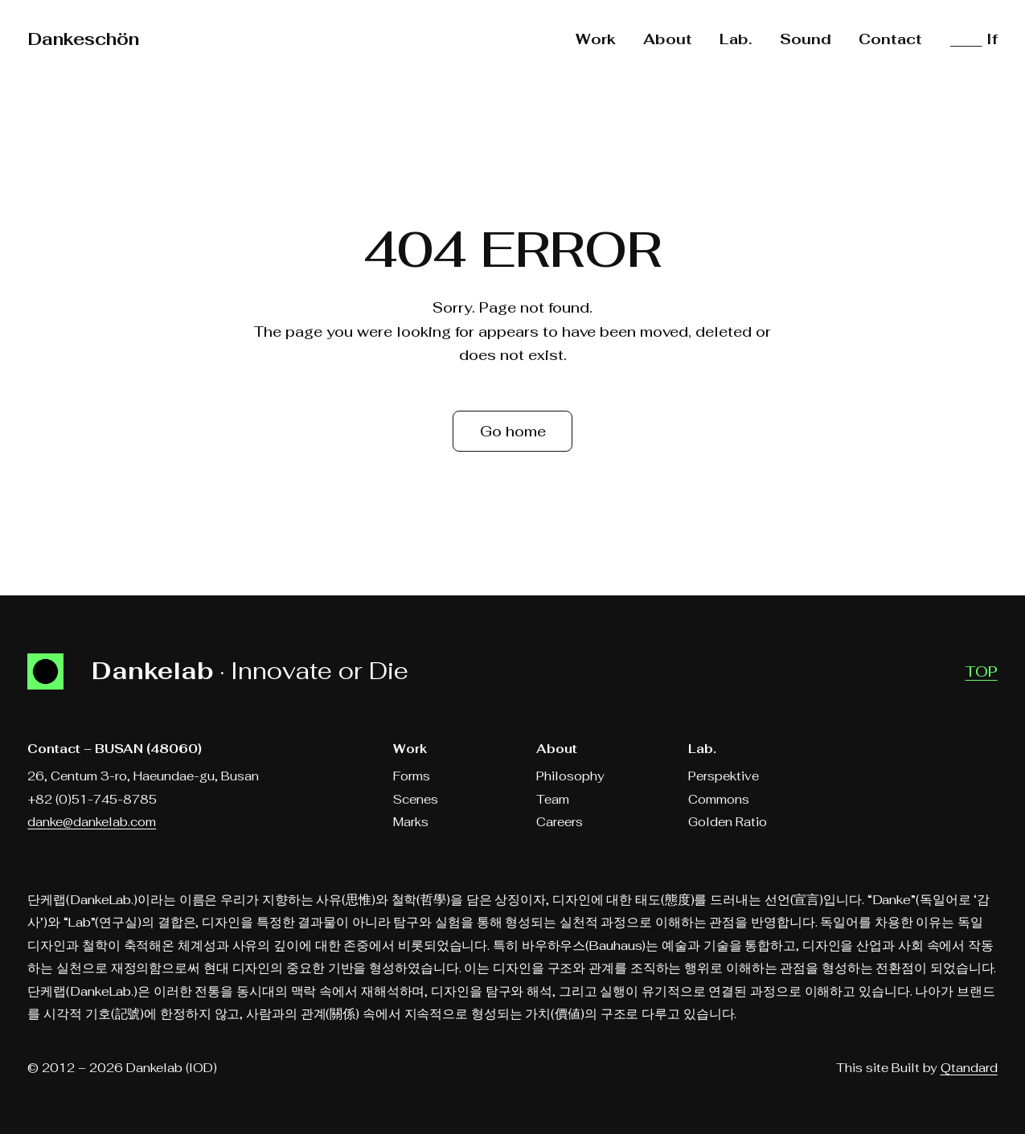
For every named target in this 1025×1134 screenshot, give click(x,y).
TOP (982, 671)
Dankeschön (83, 39)
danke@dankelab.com (91, 821)
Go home (513, 431)
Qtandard (969, 1067)
